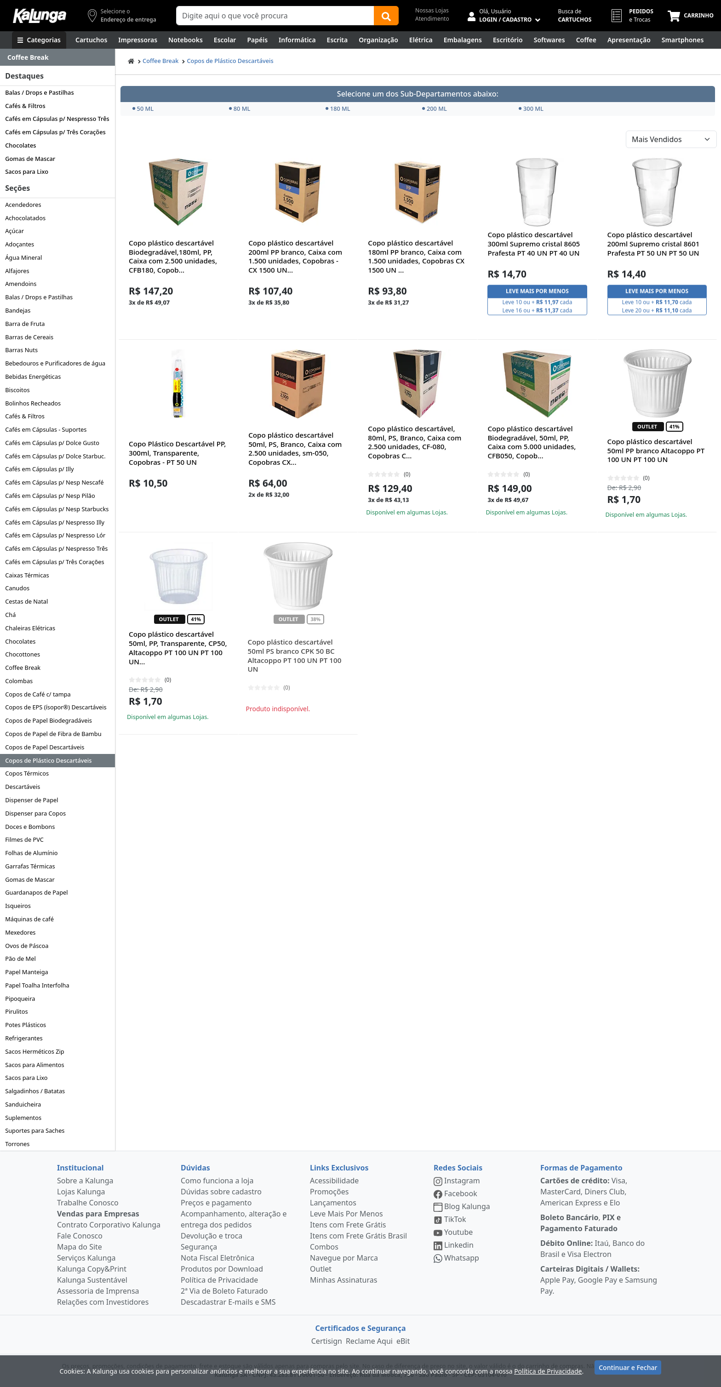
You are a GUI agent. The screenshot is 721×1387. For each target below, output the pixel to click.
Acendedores (23, 204)
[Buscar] (386, 15)
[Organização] (378, 40)
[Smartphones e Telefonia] (682, 40)
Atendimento (432, 19)
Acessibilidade (334, 1181)
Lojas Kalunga (81, 1192)
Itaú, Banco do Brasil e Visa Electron (592, 1248)
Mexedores (20, 932)
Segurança (199, 1247)
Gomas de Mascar (30, 158)
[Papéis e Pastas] (257, 40)
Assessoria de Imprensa (98, 1291)
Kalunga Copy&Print (91, 1269)
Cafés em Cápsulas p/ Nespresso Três (57, 118)
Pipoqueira (20, 998)
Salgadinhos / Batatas (35, 1091)
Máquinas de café (29, 919)
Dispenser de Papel (31, 800)
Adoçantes (19, 244)
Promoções (329, 1192)
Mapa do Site (79, 1247)
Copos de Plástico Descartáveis (48, 760)
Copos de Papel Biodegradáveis (48, 720)
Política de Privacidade (219, 1280)
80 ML (240, 108)
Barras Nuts (21, 350)
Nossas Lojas (432, 10)
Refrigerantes (23, 1038)
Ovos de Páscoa (26, 946)
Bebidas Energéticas (33, 376)
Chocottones (22, 654)
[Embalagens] (462, 40)
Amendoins (20, 284)
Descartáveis (22, 786)
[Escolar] (225, 40)
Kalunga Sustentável (92, 1280)
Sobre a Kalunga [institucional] (85, 1181)
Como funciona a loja (217, 1181)
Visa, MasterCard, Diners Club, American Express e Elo (583, 1192)
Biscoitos (17, 390)
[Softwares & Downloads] (549, 40)
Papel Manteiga (26, 972)
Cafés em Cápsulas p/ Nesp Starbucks (57, 509)
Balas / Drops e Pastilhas (39, 92)
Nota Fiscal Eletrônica (217, 1258)
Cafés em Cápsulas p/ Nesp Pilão (50, 495)
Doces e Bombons (30, 826)
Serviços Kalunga (86, 1258)
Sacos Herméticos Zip (34, 1051)
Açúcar (14, 231)
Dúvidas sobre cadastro (221, 1192)
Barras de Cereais (29, 337)
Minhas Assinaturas (343, 1280)
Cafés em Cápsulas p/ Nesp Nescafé (54, 482)
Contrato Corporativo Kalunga (108, 1225)
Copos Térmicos (27, 773)
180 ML (338, 108)
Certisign (326, 1341)
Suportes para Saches (34, 1130)
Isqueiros (18, 906)
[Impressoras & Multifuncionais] (138, 40)
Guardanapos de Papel (36, 892)
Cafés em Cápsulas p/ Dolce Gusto (52, 443)
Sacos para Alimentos (34, 1065)
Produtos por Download (222, 1269)
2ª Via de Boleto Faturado (224, 1291)
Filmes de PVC (24, 839)
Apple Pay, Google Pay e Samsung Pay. (598, 1280)
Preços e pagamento (216, 1203)
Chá (10, 615)
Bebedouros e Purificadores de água (55, 363)
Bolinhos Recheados (33, 403)
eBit (403, 1341)
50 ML (143, 108)
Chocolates (20, 145)
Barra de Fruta (25, 324)
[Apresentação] (629, 40)
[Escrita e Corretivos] (337, 40)
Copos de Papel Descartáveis (44, 747)
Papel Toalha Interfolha (37, 985)
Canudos (17, 588)
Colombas (19, 681)
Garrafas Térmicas (30, 866)
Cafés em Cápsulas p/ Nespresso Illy (54, 522)
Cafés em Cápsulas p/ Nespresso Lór (55, 535)
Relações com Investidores (103, 1302)
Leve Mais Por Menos (346, 1214)
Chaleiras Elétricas (30, 628)
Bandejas (17, 310)
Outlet (321, 1269)
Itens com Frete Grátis (348, 1225)
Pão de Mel (20, 958)
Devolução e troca (211, 1236)
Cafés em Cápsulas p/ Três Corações (55, 132)
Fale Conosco (80, 1236)
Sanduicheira (23, 1104)
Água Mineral (23, 257)
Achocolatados (25, 218)
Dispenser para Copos (35, 813)
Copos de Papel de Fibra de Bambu (53, 734)
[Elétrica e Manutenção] (421, 40)
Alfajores (17, 271)
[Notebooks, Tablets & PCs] (185, 40)
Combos (324, 1247)
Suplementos (23, 1117)
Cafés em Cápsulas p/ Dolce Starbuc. (55, 456)
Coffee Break (22, 667)
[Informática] (297, 40)
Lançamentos (333, 1203)
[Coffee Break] (586, 40)
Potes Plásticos (25, 1025)
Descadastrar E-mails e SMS (228, 1302)
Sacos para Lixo (26, 171)
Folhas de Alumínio (31, 853)
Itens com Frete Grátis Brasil (358, 1236)
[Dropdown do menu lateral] (57, 57)
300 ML (531, 108)
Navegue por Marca (344, 1258)
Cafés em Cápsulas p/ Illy (39, 469)
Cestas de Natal (26, 601)
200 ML (434, 108)
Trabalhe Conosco (88, 1203)
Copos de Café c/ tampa (38, 694)
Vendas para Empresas (98, 1214)
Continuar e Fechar (628, 1369)
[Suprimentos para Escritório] (507, 40)
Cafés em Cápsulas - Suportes (45, 429)
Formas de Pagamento (581, 1168)
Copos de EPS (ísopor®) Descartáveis (56, 707)
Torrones (17, 1144)
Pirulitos (16, 1011)
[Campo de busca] (275, 15)
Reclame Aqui (369, 1341)
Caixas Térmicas (27, 575)
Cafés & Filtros (25, 106)
